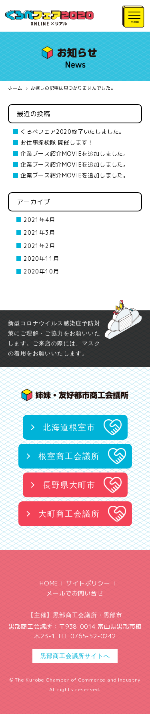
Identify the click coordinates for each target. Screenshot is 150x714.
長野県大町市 (69, 485)
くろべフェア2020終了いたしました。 (72, 131)
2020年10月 (41, 271)
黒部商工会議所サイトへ (75, 655)
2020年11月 (41, 258)
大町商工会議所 (69, 513)
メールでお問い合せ (74, 593)
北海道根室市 (69, 427)
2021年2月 (39, 245)
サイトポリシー (88, 583)
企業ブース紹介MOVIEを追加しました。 (74, 153)
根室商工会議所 (69, 456)
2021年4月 (39, 219)
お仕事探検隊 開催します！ (56, 142)
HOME (49, 583)
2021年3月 (39, 232)
